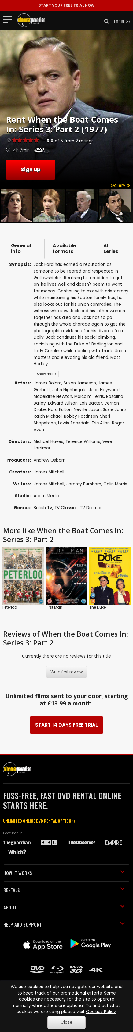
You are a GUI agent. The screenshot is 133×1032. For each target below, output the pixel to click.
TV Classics (66, 508)
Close (66, 1022)
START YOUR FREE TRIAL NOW (66, 5)
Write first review (66, 671)
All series (110, 248)
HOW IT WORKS (64, 873)
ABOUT (64, 907)
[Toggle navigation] (9, 19)
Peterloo (9, 607)
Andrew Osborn (49, 460)
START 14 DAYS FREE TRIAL (66, 724)
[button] (105, 21)
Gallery (120, 185)
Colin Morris (115, 484)
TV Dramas (91, 508)
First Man (54, 607)
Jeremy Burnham (83, 484)
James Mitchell (49, 472)
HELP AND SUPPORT (64, 924)
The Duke (97, 607)
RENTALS (64, 890)
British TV (43, 508)
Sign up (30, 169)
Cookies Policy (101, 1012)
